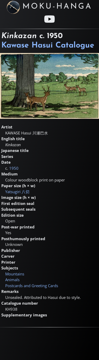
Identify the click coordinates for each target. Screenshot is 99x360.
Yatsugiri (17, 191)
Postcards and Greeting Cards (31, 285)
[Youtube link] (49, 19)
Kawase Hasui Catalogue (47, 46)
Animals (12, 279)
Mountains (14, 273)
